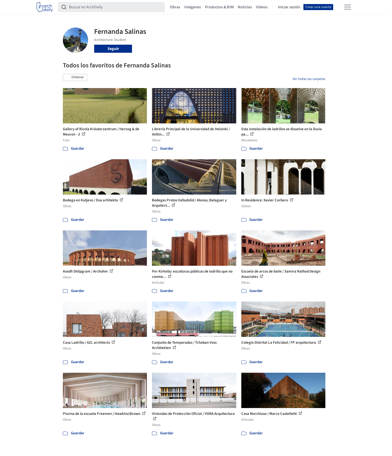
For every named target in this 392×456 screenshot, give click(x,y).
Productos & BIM (219, 7)
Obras (175, 7)
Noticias (245, 7)
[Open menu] (348, 7)
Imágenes (192, 7)
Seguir (113, 48)
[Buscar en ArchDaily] (115, 7)
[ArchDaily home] (45, 7)
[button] (75, 77)
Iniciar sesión (289, 7)
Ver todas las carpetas (309, 79)
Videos (262, 7)
